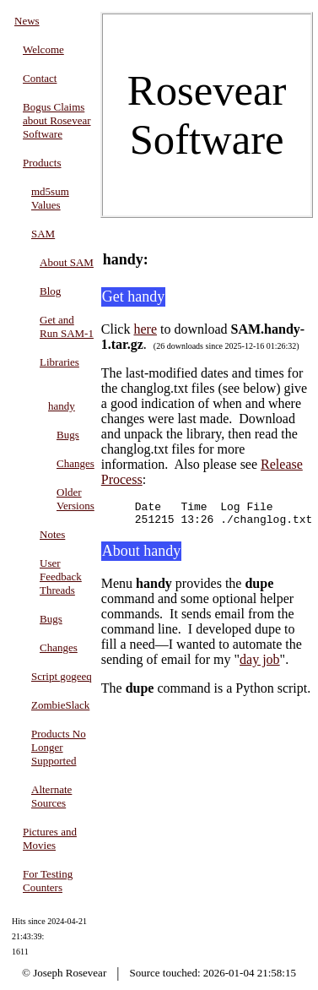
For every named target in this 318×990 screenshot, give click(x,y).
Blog (50, 291)
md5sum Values (50, 198)
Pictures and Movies (50, 838)
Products (42, 162)
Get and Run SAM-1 (67, 326)
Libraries (59, 362)
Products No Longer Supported (58, 747)
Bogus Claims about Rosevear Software (57, 120)
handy (61, 406)
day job (260, 664)
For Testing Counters (48, 881)
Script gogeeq (61, 676)
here (145, 329)
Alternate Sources (51, 796)
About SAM (67, 262)
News (27, 20)
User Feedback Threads (61, 576)
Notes (52, 534)
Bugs (68, 434)
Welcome (43, 49)
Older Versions (75, 499)
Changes (75, 463)
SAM (43, 233)
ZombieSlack (60, 705)
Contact (40, 78)
